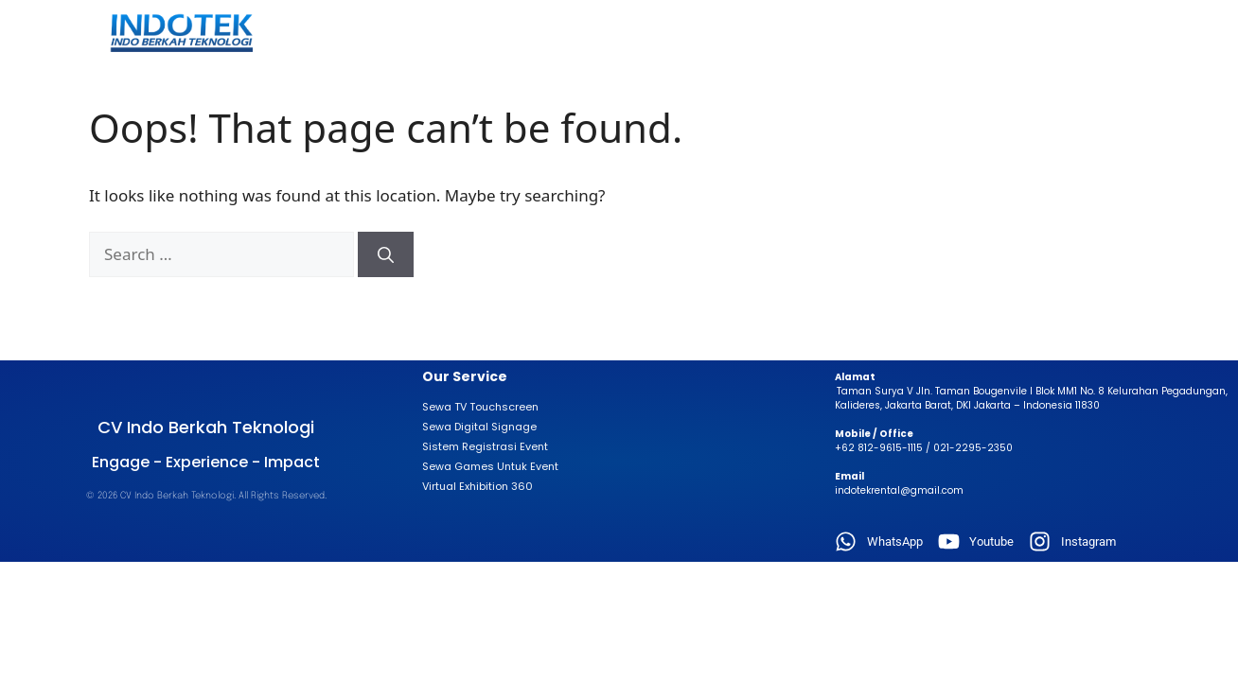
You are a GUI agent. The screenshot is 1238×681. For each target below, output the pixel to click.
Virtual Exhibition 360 (477, 486)
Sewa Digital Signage (479, 426)
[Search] (386, 254)
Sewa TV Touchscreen (480, 406)
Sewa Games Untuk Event (490, 466)
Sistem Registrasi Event (485, 446)
